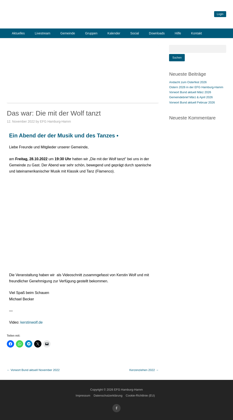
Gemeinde (67, 33)
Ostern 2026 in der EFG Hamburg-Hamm (196, 87)
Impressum (83, 395)
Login (220, 14)
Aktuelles (18, 33)
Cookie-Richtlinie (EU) (140, 395)
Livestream (42, 33)
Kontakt (196, 33)
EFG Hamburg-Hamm (58, 121)
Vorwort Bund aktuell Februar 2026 (192, 102)
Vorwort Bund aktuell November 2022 (33, 370)
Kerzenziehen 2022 (144, 370)
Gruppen (91, 33)
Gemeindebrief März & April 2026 (191, 97)
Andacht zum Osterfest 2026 (188, 82)
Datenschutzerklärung (108, 395)
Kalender (113, 33)
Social (134, 33)
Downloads (157, 33)
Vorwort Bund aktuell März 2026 (190, 92)
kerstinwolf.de (31, 322)
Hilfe (178, 33)
